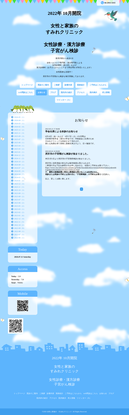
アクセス (81, 92)
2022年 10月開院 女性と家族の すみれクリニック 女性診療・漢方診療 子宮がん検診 (64, 32)
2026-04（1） (19, 120)
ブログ (53, 92)
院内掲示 (93, 92)
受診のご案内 (43, 85)
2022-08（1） (19, 231)
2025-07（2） (19, 139)
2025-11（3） (19, 133)
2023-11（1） (19, 187)
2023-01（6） (19, 216)
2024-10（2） (19, 162)
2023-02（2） (19, 212)
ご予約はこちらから (98, 85)
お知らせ (41, 92)
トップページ (27, 85)
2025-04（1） (19, 146)
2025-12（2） (19, 130)
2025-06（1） (19, 143)
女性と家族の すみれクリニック (59, 412)
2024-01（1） (19, 181)
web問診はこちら (25, 92)
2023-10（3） (19, 190)
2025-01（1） (19, 152)
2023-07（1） (19, 200)
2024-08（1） (19, 165)
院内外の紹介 (66, 92)
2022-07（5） (19, 235)
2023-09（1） (19, 193)
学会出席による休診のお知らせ (61, 131)
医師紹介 (81, 85)
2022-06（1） (19, 238)
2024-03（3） (19, 177)
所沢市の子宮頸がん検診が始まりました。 (67, 153)
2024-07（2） (19, 168)
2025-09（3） (19, 136)
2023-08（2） (19, 196)
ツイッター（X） (64, 100)
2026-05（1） (19, 117)
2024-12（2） (19, 155)
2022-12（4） (19, 219)
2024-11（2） (19, 158)
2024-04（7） (19, 174)
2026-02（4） (19, 127)
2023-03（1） (19, 209)
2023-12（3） (19, 184)
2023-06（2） (19, 203)
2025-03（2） (19, 149)
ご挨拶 (57, 85)
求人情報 (106, 92)
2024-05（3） (19, 171)
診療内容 (68, 85)
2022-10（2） (19, 225)
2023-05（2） (19, 206)
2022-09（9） (19, 228)
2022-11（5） (19, 222)
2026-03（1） (19, 124)
